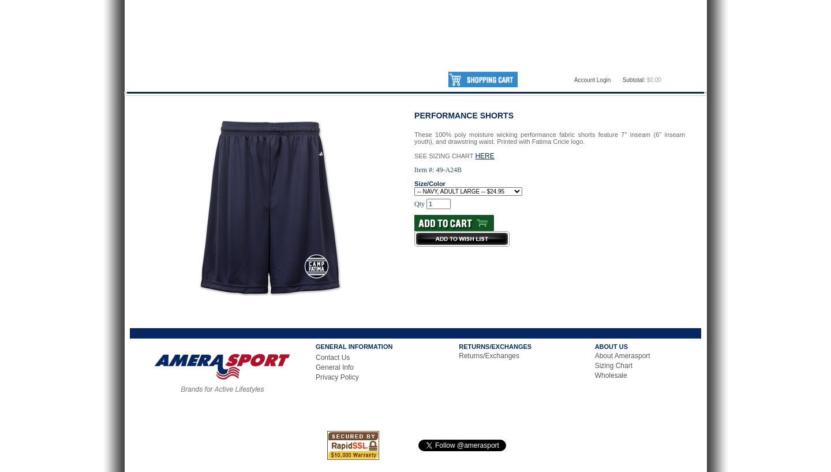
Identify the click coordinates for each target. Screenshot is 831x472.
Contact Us (333, 358)
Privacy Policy (337, 377)
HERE (484, 156)
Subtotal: (634, 80)
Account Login (592, 80)
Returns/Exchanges (489, 356)
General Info (335, 367)
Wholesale (611, 375)
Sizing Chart (613, 366)
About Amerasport (622, 356)
